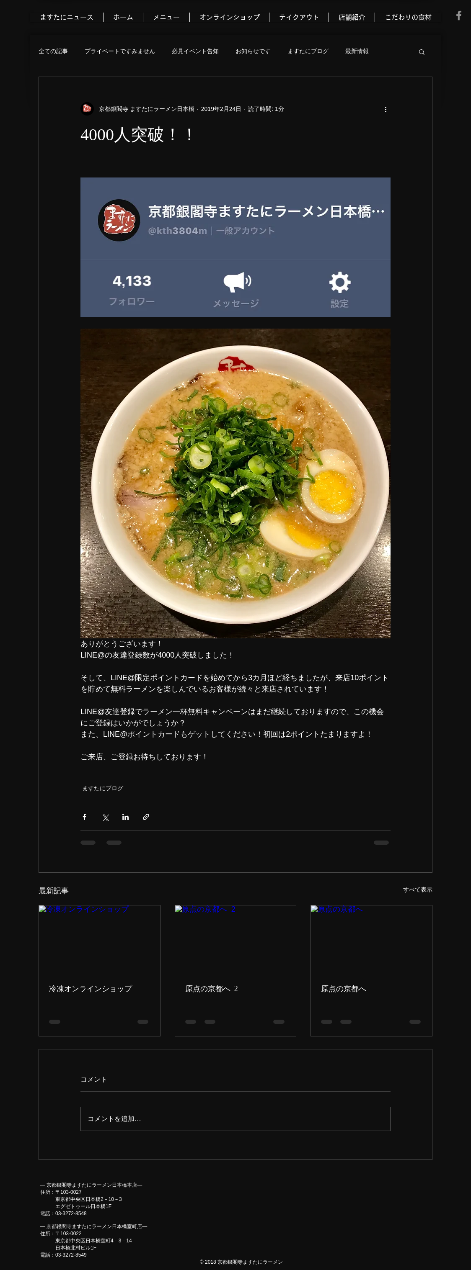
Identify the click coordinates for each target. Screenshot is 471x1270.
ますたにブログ (308, 51)
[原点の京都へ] (371, 939)
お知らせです (253, 51)
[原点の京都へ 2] (235, 939)
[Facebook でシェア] (84, 817)
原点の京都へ (343, 989)
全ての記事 (53, 51)
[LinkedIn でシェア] (125, 817)
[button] (422, 51)
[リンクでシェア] (146, 817)
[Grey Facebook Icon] (459, 15)
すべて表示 (417, 889)
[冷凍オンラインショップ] (99, 939)
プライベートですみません (120, 51)
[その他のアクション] (385, 109)
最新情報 (357, 51)
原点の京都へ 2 (211, 989)
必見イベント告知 (195, 51)
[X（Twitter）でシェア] (105, 817)
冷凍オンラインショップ (90, 989)
